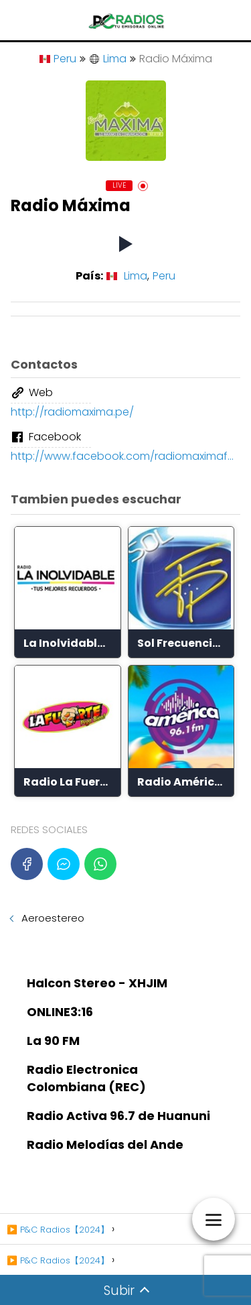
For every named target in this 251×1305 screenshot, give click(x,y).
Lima (108, 58)
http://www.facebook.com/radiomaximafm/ (125, 456)
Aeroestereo (52, 918)
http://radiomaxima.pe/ (72, 412)
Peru (57, 58)
